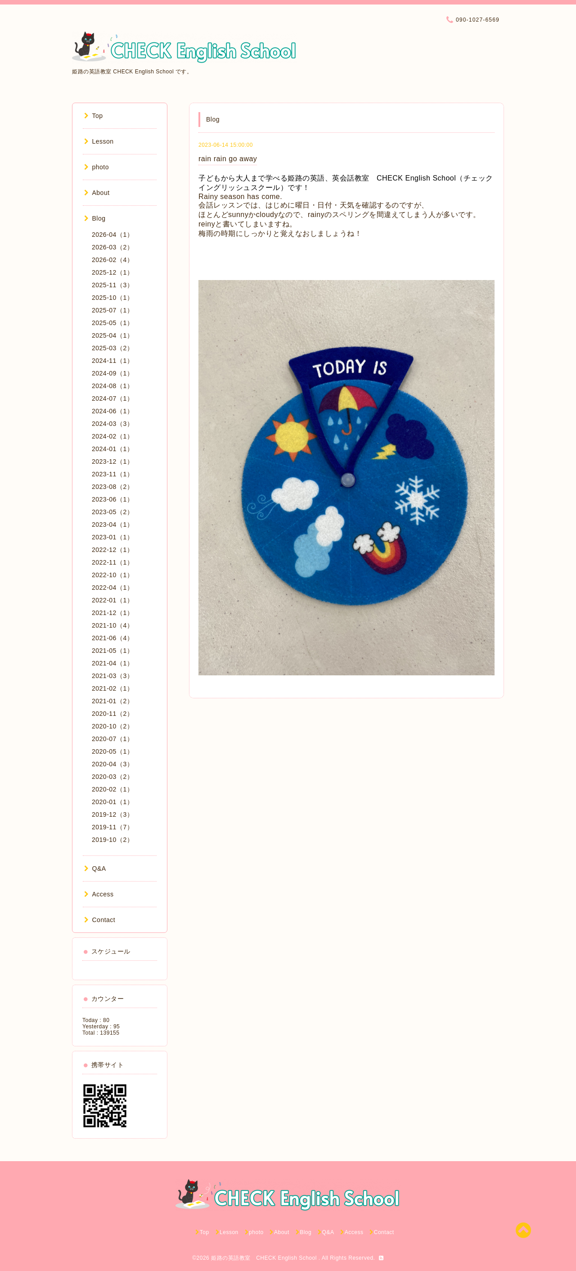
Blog (95, 218)
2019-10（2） (112, 839)
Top (93, 115)
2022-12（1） (112, 549)
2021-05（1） (112, 650)
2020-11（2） (112, 713)
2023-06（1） (112, 499)
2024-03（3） (112, 423)
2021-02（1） (112, 688)
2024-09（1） (112, 373)
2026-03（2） (112, 247)
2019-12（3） (112, 814)
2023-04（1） (112, 524)
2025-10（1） (112, 297)
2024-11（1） (112, 360)
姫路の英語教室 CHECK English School (265, 1258)
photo (96, 167)
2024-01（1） (112, 448)
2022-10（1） (112, 575)
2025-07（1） (112, 310)
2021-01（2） (112, 701)
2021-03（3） (112, 675)
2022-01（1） (112, 600)
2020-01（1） (112, 801)
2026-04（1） (112, 234)
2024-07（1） (112, 398)
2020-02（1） (112, 789)
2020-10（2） (112, 726)
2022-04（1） (112, 587)
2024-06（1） (112, 411)
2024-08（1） (112, 385)
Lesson (99, 141)
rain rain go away (227, 159)
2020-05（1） (112, 751)
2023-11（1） (112, 474)
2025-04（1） (112, 335)
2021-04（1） (112, 663)
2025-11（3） (112, 285)
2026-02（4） (112, 259)
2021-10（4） (112, 625)
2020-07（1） (112, 738)
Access (99, 894)
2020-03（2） (112, 776)
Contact (99, 919)
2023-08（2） (112, 486)
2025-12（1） (112, 272)
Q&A (95, 868)
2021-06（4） (112, 638)
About (97, 192)
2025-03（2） (112, 348)
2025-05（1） (112, 322)
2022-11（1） (112, 562)
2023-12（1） (112, 461)
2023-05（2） (112, 512)
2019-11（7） (112, 827)
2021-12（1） (112, 612)
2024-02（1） (112, 436)
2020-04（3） (112, 764)
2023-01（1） (112, 537)
